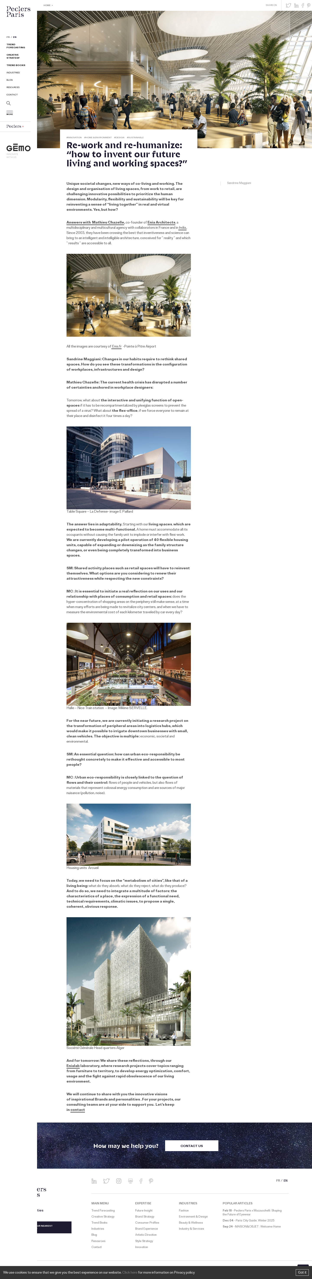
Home (47, 6)
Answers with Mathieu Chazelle (95, 223)
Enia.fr (116, 347)
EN (14, 37)
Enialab (73, 1066)
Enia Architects (161, 223)
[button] (288, 5)
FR (8, 37)
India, (182, 228)
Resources (13, 88)
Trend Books (15, 66)
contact (77, 1110)
